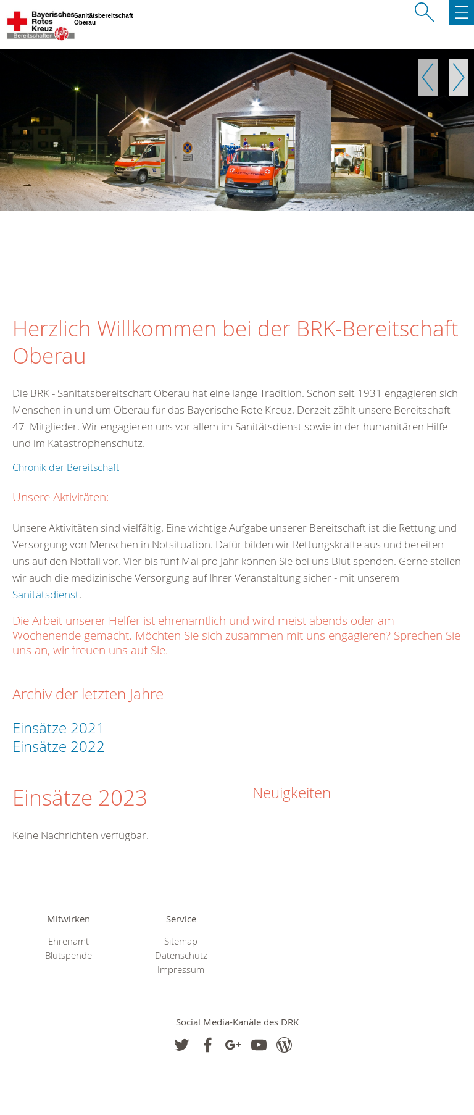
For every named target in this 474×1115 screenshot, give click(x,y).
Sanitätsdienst (45, 594)
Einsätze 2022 (60, 746)
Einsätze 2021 (58, 728)
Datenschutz (181, 955)
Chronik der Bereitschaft (65, 467)
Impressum (180, 969)
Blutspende (68, 955)
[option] (237, 130)
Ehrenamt (68, 941)
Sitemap (181, 941)
